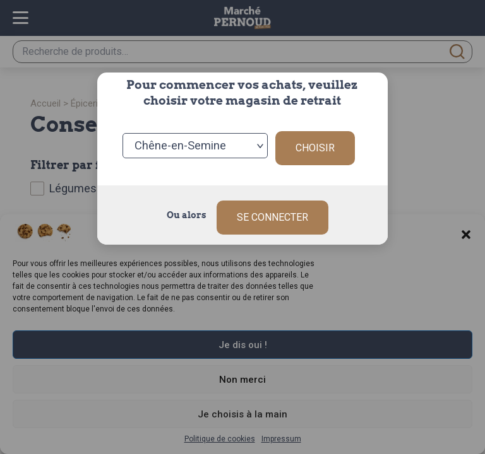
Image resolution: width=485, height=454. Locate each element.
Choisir (315, 143)
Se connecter (272, 208)
